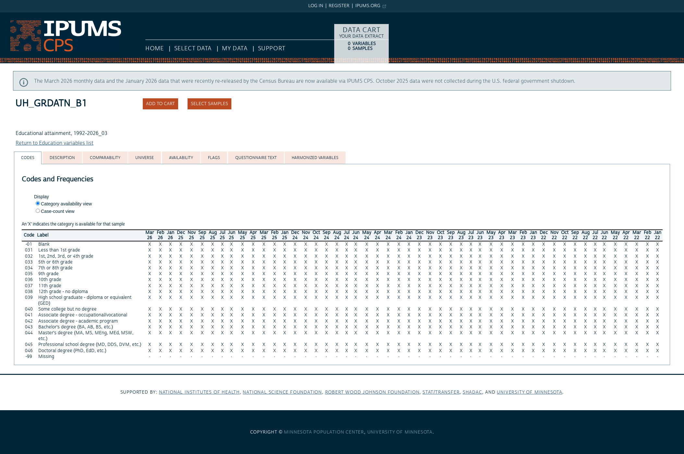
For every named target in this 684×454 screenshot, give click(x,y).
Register (339, 6)
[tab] (28, 158)
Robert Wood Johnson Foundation (372, 392)
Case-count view (58, 211)
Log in (315, 6)
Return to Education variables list (54, 143)
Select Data (193, 48)
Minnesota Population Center (324, 432)
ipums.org (367, 6)
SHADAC (472, 392)
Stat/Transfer (440, 392)
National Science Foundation (282, 392)
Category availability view (66, 203)
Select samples (209, 104)
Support (272, 48)
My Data (234, 48)
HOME (154, 48)
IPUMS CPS (13, 15)
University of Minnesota (529, 392)
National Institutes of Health (199, 392)
